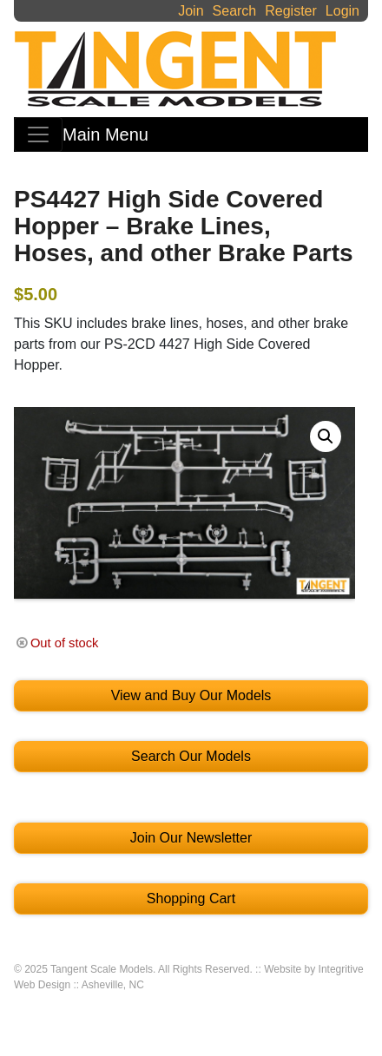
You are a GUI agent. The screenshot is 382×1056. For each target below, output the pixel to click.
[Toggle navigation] (38, 134)
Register (291, 10)
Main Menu (105, 134)
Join (190, 10)
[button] (325, 436)
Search (235, 10)
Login (342, 10)
